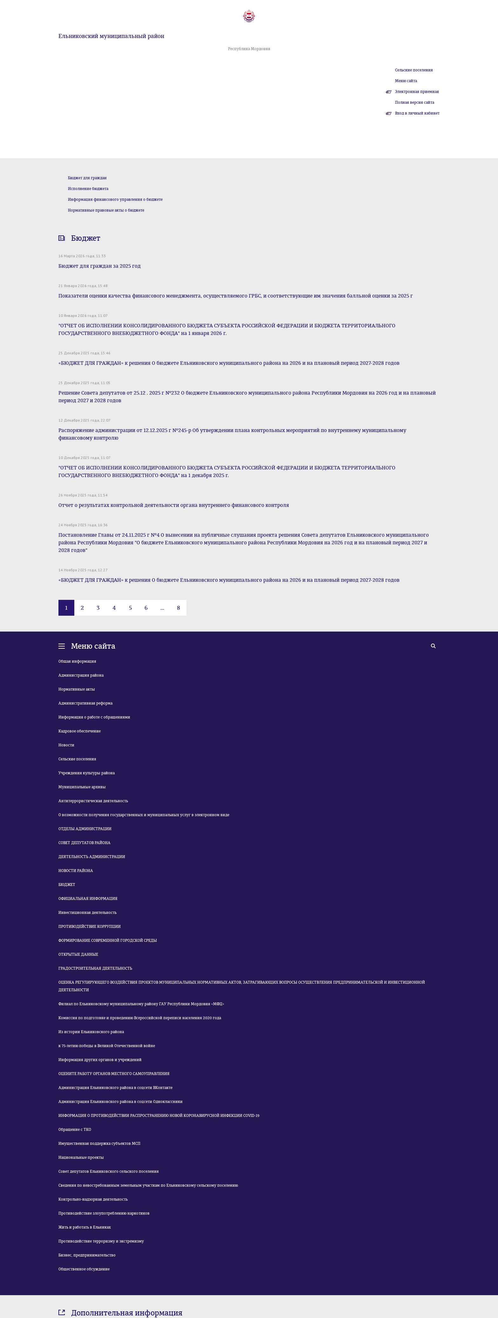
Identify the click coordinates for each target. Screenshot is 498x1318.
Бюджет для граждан (87, 178)
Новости (66, 745)
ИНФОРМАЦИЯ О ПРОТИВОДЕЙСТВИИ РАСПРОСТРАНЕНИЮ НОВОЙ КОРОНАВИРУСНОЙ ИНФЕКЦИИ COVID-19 (158, 1115)
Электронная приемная (417, 91)
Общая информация (77, 661)
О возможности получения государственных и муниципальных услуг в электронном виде (143, 815)
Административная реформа (85, 703)
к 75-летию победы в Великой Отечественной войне (106, 1046)
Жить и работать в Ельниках (84, 1227)
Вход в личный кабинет (417, 113)
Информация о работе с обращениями (94, 717)
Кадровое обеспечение (79, 731)
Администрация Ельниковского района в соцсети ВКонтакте (115, 1087)
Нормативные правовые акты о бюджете (106, 210)
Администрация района (81, 675)
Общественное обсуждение (84, 1269)
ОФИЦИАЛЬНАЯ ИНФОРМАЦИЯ (88, 898)
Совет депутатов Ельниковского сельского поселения (108, 1171)
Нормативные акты (76, 689)
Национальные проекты (81, 1157)
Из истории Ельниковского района (91, 1032)
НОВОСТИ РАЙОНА (75, 871)
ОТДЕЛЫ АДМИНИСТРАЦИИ (84, 829)
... (162, 607)
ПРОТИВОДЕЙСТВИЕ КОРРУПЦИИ (89, 926)
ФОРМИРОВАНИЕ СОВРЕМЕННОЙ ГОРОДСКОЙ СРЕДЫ (107, 940)
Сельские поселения (414, 70)
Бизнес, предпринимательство (87, 1255)
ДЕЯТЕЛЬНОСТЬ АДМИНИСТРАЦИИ (91, 857)
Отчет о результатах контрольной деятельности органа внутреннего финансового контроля (173, 505)
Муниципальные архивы (82, 787)
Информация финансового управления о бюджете (115, 199)
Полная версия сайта (414, 102)
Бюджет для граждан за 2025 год (99, 266)
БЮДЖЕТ (66, 884)
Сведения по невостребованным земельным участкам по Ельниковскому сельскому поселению (148, 1185)
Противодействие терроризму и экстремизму (101, 1241)
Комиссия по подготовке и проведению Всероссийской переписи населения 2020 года (139, 1018)
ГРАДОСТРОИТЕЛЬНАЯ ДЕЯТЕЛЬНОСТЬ (95, 968)
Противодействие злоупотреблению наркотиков (104, 1213)
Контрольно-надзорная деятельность (93, 1199)
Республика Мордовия (249, 49)
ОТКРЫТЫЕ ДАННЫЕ (78, 954)
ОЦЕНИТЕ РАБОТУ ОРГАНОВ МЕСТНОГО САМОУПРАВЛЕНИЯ (114, 1074)
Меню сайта (406, 81)
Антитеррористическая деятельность (93, 801)
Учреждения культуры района (86, 773)
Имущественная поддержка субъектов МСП (99, 1143)
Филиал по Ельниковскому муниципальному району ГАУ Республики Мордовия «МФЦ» (141, 1004)
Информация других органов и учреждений (100, 1060)
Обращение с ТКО (74, 1129)
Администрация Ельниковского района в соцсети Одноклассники (120, 1101)
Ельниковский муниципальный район (111, 36)
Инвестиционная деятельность (87, 912)
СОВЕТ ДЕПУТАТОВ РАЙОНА (84, 843)
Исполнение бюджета (88, 189)
